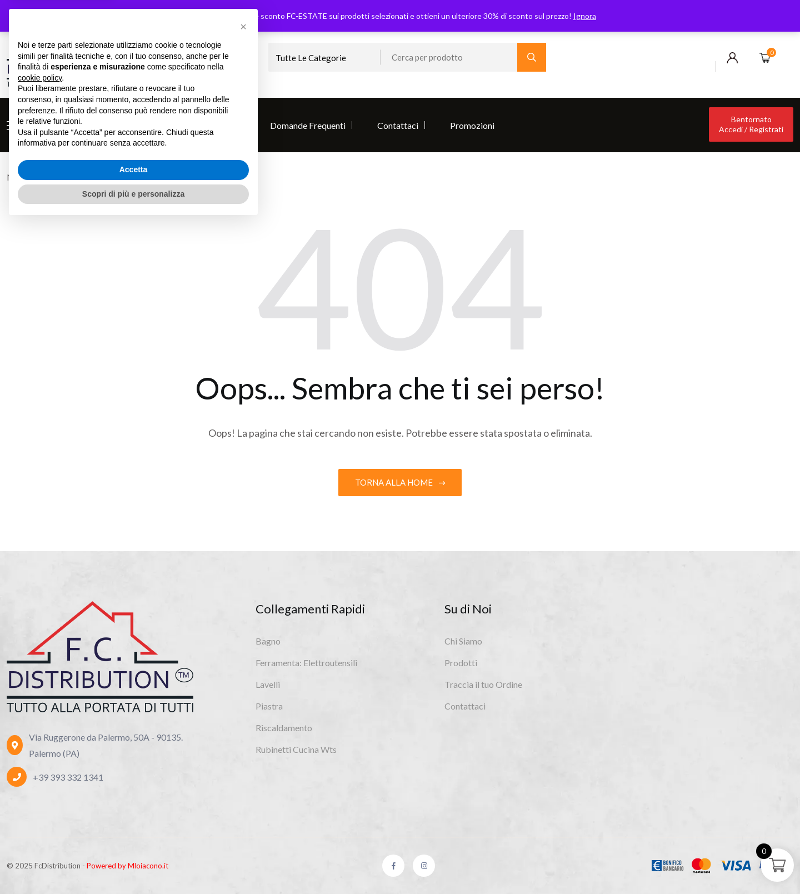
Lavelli (268, 684)
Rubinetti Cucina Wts (296, 749)
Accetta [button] (133, 839)
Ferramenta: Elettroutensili (306, 662)
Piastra (269, 706)
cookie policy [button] (40, 747)
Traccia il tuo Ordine (483, 684)
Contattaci (397, 125)
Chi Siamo (47, 125)
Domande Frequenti (308, 125)
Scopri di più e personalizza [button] (133, 863)
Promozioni (472, 125)
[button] (243, 697)
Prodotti (114, 125)
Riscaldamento (284, 727)
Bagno (268, 641)
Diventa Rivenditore (200, 125)
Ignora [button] (584, 16)
